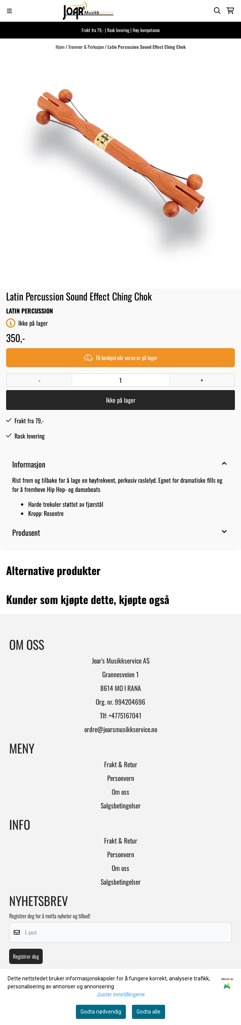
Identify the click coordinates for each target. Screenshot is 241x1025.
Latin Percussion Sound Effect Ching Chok (147, 46)
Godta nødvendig (100, 1012)
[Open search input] (217, 10)
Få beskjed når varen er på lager (120, 357)
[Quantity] (120, 380)
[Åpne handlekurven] (230, 10)
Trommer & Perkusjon (86, 46)
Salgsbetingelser (121, 805)
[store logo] (88, 11)
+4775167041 (125, 715)
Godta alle (149, 1012)
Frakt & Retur (120, 764)
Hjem (61, 46)
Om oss (120, 792)
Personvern (120, 778)
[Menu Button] (9, 11)
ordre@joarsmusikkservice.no (120, 729)
